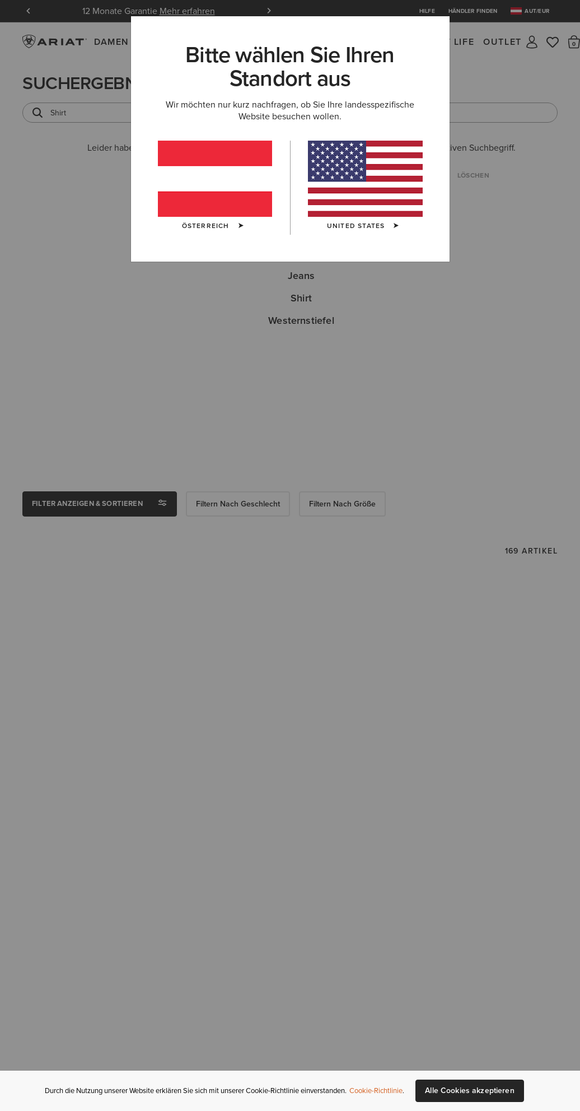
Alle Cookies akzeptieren (469, 1090)
